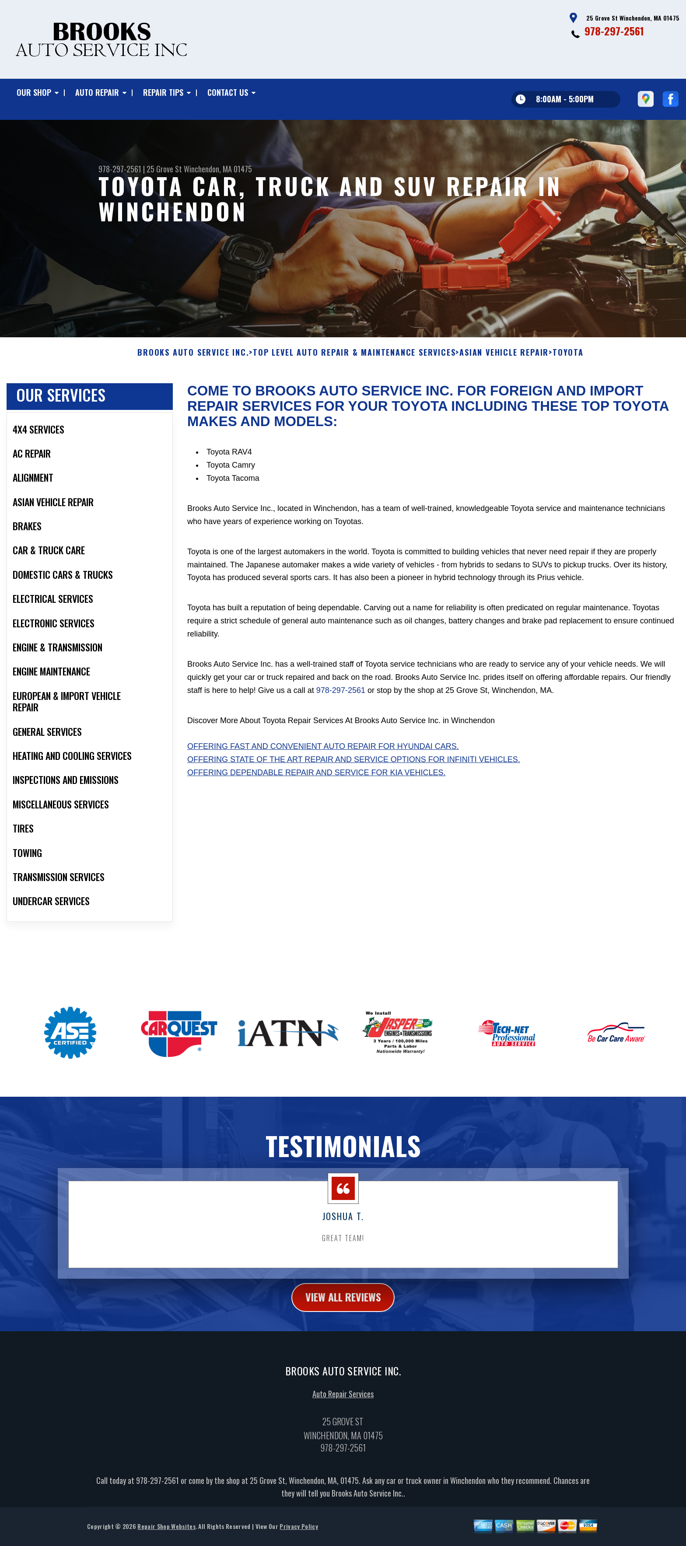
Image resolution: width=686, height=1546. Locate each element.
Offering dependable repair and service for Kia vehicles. (316, 788)
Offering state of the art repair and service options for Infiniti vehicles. (353, 775)
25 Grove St (164, 169)
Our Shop (34, 92)
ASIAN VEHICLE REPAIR (504, 368)
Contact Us (227, 92)
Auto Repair (97, 92)
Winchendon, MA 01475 (218, 169)
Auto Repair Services (343, 1409)
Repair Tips (163, 92)
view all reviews (343, 1313)
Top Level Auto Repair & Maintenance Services (354, 368)
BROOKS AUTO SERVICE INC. (193, 368)
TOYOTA (568, 368)
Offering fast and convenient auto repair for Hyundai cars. (323, 762)
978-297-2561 (614, 30)
